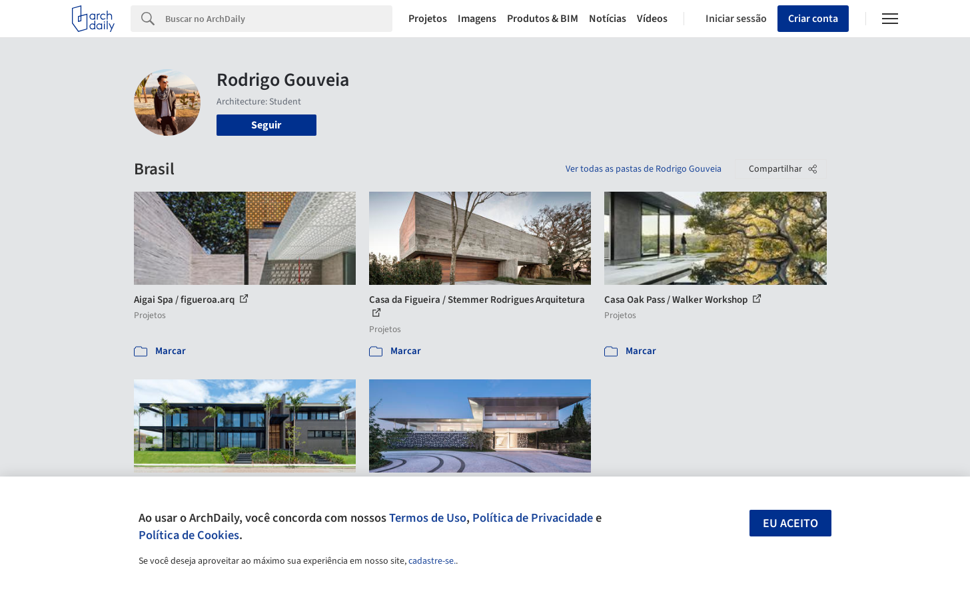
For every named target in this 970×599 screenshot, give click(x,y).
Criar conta (813, 18)
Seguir (266, 125)
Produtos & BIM (542, 18)
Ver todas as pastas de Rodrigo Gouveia (644, 169)
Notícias (607, 18)
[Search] (278, 18)
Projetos (427, 18)
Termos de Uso (427, 517)
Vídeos (652, 18)
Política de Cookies (189, 535)
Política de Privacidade (532, 517)
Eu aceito (790, 523)
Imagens (477, 18)
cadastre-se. (432, 561)
